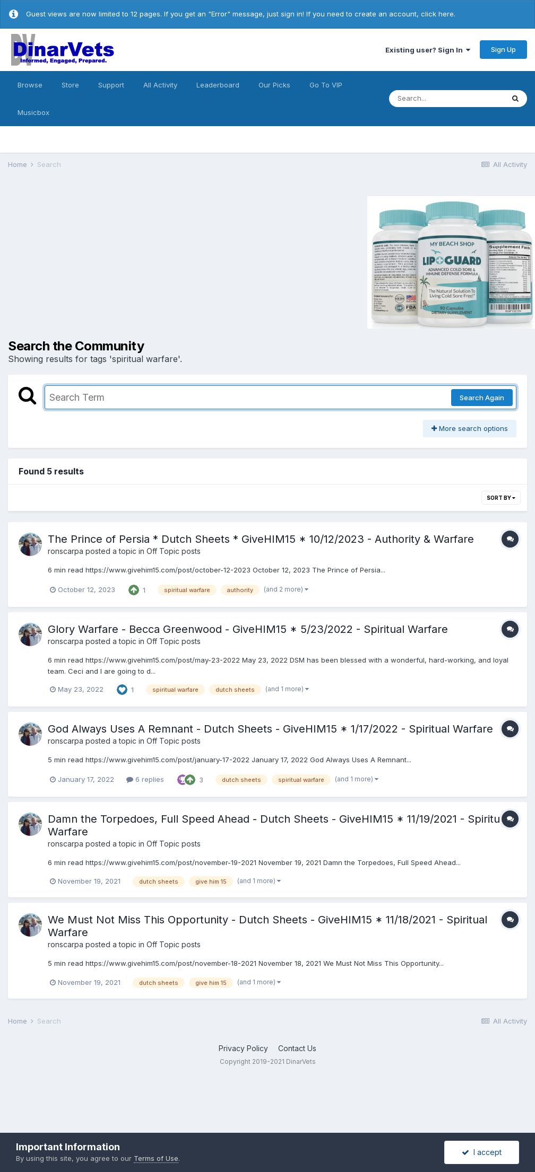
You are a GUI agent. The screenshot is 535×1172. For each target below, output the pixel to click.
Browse (30, 85)
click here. (438, 14)
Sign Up (503, 49)
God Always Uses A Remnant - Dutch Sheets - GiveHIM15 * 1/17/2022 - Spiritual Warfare (270, 728)
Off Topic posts (173, 551)
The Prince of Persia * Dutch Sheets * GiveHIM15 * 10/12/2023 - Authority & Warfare (261, 539)
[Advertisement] (97, 261)
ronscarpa (65, 551)
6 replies (145, 779)
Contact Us (297, 1048)
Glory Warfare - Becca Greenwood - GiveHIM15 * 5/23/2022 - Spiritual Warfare (248, 629)
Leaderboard (217, 85)
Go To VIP (325, 85)
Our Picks (274, 85)
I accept (482, 1152)
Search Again (482, 397)
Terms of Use (156, 1158)
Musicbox (33, 112)
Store (70, 85)
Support (111, 85)
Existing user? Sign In (427, 50)
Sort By (501, 498)
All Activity (160, 85)
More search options (470, 428)
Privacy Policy (243, 1048)
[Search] (446, 98)
